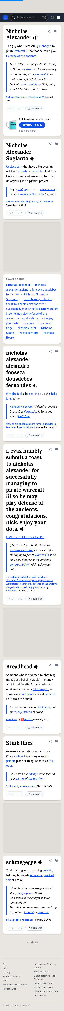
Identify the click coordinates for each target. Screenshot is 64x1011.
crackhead (43, 707)
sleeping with (25, 893)
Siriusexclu (11, 590)
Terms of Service (11, 976)
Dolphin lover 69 (28, 427)
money (18, 712)
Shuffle (32, 942)
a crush (22, 171)
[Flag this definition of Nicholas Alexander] (55, 31)
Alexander (30, 69)
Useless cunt (14, 167)
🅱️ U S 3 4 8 (27, 719)
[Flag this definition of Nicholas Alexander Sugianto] (56, 144)
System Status (41, 971)
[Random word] (44, 17)
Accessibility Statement (15, 985)
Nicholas (29, 323)
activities (50, 694)
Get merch (35, 108)
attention (43, 912)
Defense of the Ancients (21, 56)
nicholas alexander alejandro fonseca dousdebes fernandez (31, 290)
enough (33, 774)
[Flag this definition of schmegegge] (56, 860)
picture (20, 779)
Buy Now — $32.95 (32, 125)
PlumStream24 (36, 97)
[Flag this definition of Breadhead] (56, 665)
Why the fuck (14, 394)
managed (45, 46)
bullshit (47, 870)
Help (5, 968)
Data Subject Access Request (44, 977)
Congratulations (20, 565)
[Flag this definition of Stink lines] (56, 741)
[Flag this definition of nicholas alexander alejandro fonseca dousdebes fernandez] (56, 351)
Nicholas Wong (29, 333)
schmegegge (13, 920)
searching (35, 394)
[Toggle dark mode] (52, 17)
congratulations (31, 84)
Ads (5, 964)
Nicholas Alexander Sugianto (20, 201)
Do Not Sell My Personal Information (46, 993)
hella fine (24, 416)
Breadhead (11, 719)
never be (37, 171)
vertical (18, 756)
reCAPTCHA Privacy (44, 983)
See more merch (27, 131)
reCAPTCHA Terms (43, 987)
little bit (29, 912)
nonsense (36, 875)
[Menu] (58, 17)
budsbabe (28, 920)
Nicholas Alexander (15, 97)
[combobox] (29, 17)
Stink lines (11, 786)
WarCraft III (42, 555)
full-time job (40, 689)
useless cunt (47, 189)
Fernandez (30, 411)
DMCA (6, 980)
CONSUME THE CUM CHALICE (25, 537)
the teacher (35, 779)
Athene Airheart (28, 786)
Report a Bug (9, 989)
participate (27, 694)
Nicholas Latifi (27, 328)
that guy (23, 189)
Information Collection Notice (45, 966)
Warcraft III (21, 51)
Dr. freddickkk (46, 201)
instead (27, 712)
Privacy (6, 972)
